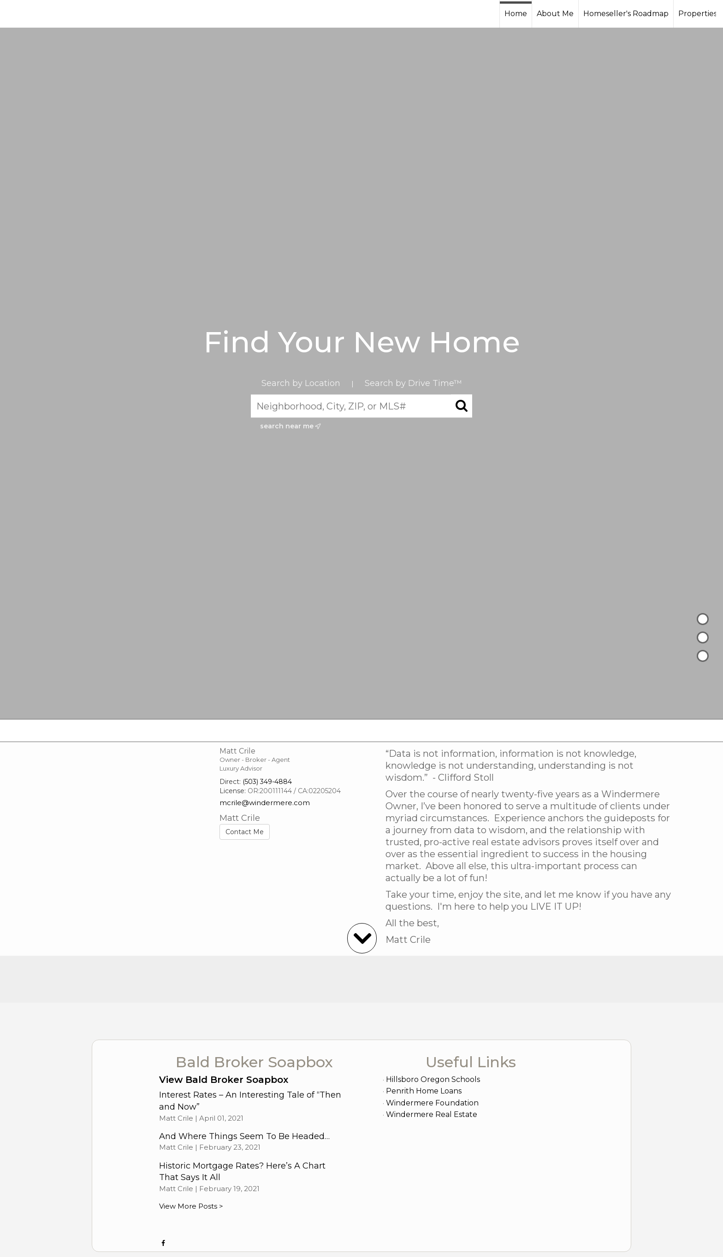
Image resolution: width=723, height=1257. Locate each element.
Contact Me (244, 832)
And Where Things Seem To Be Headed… (244, 1136)
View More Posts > (191, 1206)
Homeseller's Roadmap (626, 13)
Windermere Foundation (432, 1103)
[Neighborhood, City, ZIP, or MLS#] (361, 406)
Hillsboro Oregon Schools (433, 1079)
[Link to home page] (42, 14)
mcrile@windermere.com (264, 802)
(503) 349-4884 (267, 782)
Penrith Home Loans (424, 1091)
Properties (697, 13)
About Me (555, 13)
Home (515, 13)
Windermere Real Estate (431, 1114)
